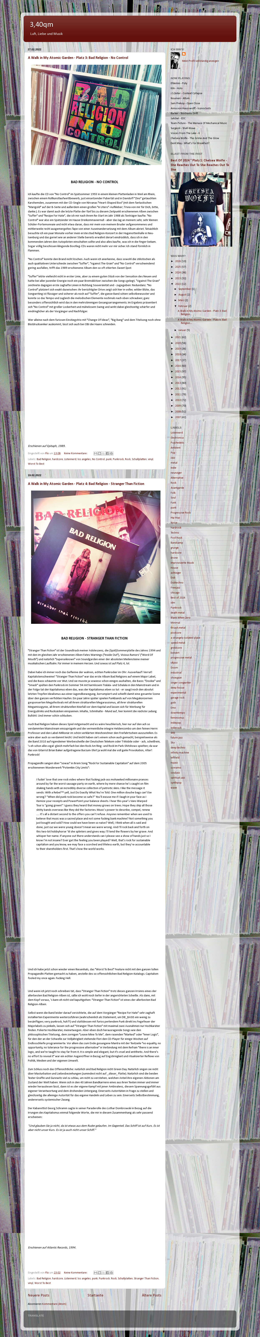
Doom (174, 667)
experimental (178, 692)
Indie (173, 468)
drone (174, 558)
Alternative (177, 478)
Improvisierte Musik (182, 563)
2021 (178, 337)
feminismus (177, 718)
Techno (175, 533)
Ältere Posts (151, 1296)
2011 (178, 394)
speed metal (178, 643)
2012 (178, 388)
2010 (178, 400)
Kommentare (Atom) (54, 1304)
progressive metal (181, 657)
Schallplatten (139, 459)
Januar (182, 330)
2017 (178, 360)
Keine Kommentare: (76, 453)
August (182, 294)
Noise (174, 522)
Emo (173, 708)
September (185, 289)
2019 (178, 349)
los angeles (84, 459)
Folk (173, 493)
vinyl (150, 459)
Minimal (175, 623)
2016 (178, 366)
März (181, 300)
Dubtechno (177, 582)
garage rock (177, 697)
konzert (175, 653)
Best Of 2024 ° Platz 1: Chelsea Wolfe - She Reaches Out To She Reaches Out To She (200, 165)
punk (109, 459)
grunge (175, 548)
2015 (178, 371)
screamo (176, 767)
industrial (176, 672)
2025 (178, 267)
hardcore (57, 459)
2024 (178, 272)
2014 (178, 377)
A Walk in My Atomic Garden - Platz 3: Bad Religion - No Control (78, 58)
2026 (178, 261)
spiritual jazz (178, 777)
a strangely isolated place (185, 638)
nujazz (174, 762)
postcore (176, 633)
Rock (128, 459)
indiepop (176, 723)
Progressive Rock (181, 512)
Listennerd (70, 459)
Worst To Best (36, 464)
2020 (178, 343)
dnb (173, 733)
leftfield (175, 757)
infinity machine (180, 752)
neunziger (176, 473)
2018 (178, 354)
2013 (178, 383)
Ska (173, 742)
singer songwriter (181, 682)
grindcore (176, 648)
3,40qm (41, 25)
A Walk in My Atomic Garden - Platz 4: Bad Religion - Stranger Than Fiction (86, 484)
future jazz (177, 737)
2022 (178, 284)
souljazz (175, 772)
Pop (173, 453)
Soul (173, 497)
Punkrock (118, 459)
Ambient (175, 448)
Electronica (177, 437)
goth (173, 702)
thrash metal (178, 628)
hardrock (176, 527)
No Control (98, 459)
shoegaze (176, 677)
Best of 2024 (178, 597)
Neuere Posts (38, 1296)
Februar (183, 306)
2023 (178, 278)
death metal (178, 612)
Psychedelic (177, 442)
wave (174, 787)
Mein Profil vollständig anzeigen (200, 61)
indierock (176, 728)
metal (174, 463)
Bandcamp (177, 543)
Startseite (95, 1296)
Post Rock (176, 538)
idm (173, 602)
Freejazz (175, 587)
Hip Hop (175, 517)
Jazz (173, 458)
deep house (177, 687)
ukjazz (174, 662)
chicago (175, 592)
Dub (173, 577)
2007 (178, 417)
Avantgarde (177, 488)
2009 (178, 406)
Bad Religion (44, 459)
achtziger (176, 573)
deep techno (178, 747)
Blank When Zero (181, 617)
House (174, 568)
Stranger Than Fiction (146, 1278)
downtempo (178, 713)
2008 (178, 411)
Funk (173, 502)
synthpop (176, 782)
